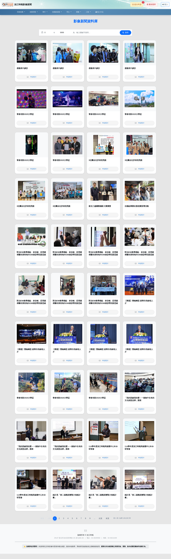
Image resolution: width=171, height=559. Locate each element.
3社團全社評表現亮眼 (97, 160)
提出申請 (137, 3)
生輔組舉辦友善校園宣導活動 (137, 206)
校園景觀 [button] (33, 12)
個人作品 (99, 12)
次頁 (100, 518)
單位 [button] (68, 12)
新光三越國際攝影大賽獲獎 (100, 206)
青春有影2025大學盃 (25, 114)
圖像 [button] (78, 12)
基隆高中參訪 (22, 68)
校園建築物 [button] (56, 12)
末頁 (107, 518)
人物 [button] (87, 12)
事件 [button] (44, 12)
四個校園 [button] (20, 12)
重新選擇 (151, 4)
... (94, 518)
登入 (165, 4)
